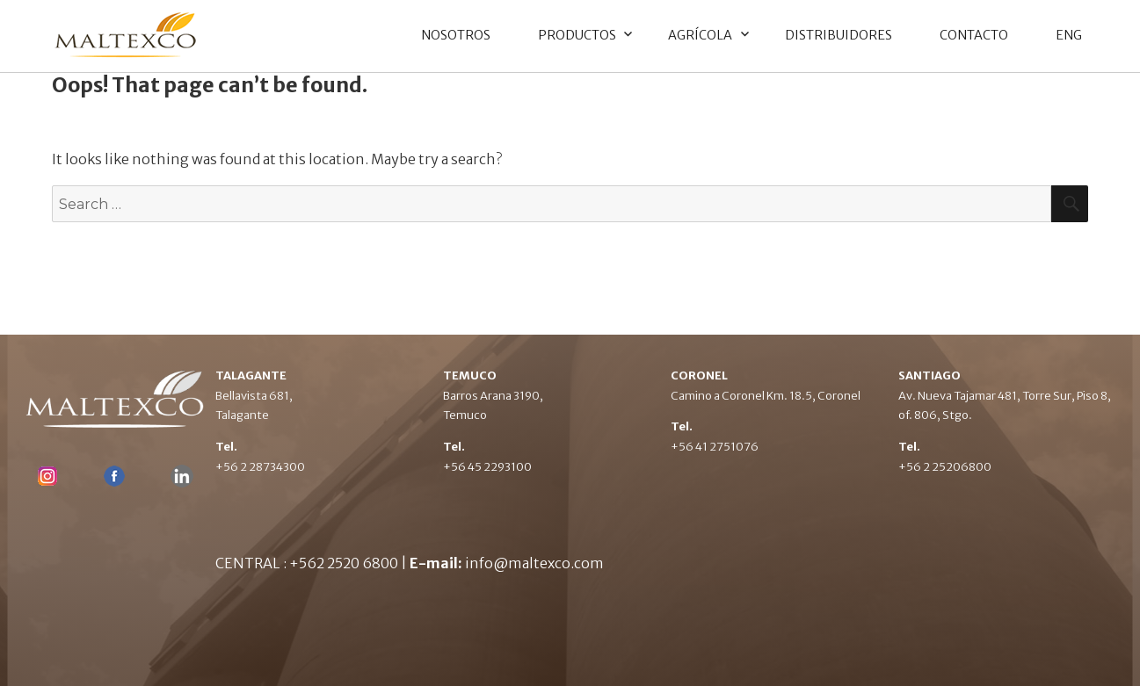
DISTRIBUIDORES (838, 35)
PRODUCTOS (577, 35)
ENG (1069, 35)
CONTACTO (974, 35)
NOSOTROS (455, 35)
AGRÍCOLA (700, 35)
